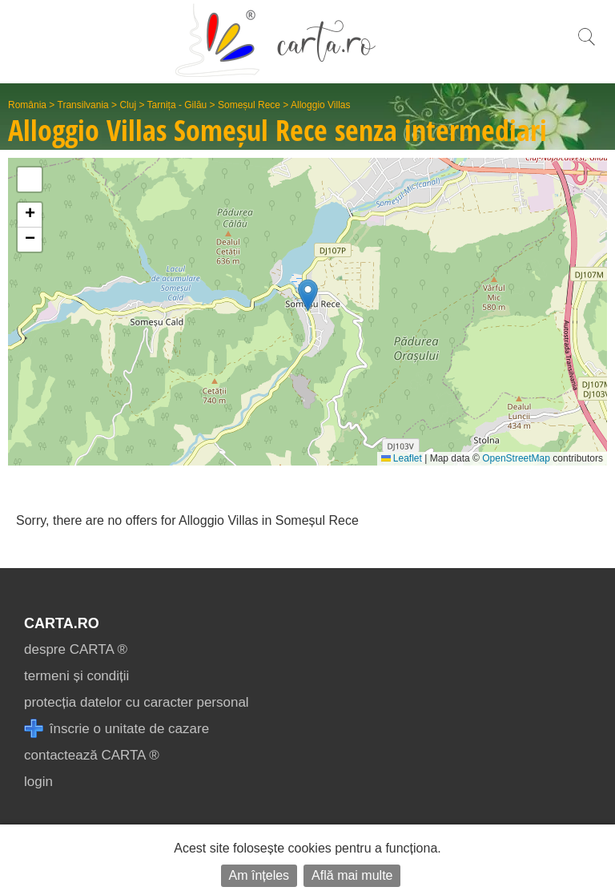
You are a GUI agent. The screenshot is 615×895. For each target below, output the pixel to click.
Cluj (127, 105)
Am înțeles (259, 875)
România (27, 105)
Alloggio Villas (321, 105)
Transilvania (83, 105)
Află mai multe (352, 875)
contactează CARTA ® (91, 755)
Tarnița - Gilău (177, 105)
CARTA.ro (61, 623)
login (38, 781)
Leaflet (401, 458)
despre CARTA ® (75, 649)
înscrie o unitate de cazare (116, 728)
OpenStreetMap (516, 458)
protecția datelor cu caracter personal (136, 702)
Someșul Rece (249, 105)
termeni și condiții (76, 675)
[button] (308, 295)
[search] (586, 45)
